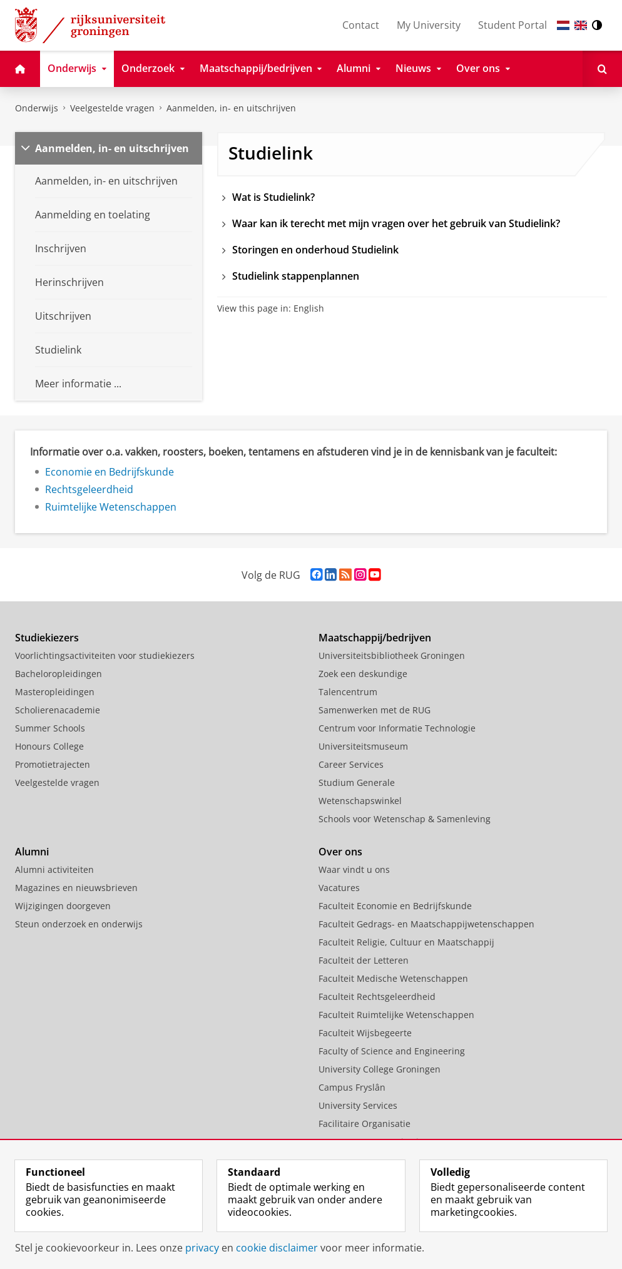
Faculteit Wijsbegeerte (365, 1033)
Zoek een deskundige (363, 674)
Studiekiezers (47, 637)
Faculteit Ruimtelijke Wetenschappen (396, 1015)
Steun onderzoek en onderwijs (79, 924)
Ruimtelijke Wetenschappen (110, 507)
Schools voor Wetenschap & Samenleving (405, 819)
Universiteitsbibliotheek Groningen (392, 655)
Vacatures (339, 888)
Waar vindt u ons (354, 869)
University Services (358, 1105)
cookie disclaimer (277, 1248)
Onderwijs (36, 108)
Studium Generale (357, 782)
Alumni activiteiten (54, 869)
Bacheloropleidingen (58, 674)
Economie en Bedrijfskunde (109, 472)
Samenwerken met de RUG (375, 710)
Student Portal (512, 25)
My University (429, 25)
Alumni (32, 851)
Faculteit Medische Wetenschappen (393, 978)
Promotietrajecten (52, 764)
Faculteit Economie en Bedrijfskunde (395, 906)
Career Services (351, 764)
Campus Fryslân (352, 1087)
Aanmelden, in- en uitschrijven (231, 108)
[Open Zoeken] (602, 69)
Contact (360, 25)
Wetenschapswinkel (360, 801)
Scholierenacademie (57, 710)
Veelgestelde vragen (112, 108)
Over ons (340, 851)
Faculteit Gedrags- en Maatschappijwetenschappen (426, 924)
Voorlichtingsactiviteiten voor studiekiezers (105, 655)
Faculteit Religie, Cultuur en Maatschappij (406, 942)
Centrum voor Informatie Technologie (397, 728)
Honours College (49, 746)
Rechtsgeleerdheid (89, 489)
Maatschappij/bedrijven (375, 637)
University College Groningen (380, 1069)
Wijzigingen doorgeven (63, 906)
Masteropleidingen (54, 692)
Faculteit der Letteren (364, 960)
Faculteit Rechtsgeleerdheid (377, 996)
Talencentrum (348, 692)
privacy (202, 1248)
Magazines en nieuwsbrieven (76, 888)
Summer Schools (50, 728)
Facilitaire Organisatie (364, 1123)
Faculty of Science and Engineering (392, 1051)
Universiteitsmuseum (363, 746)
